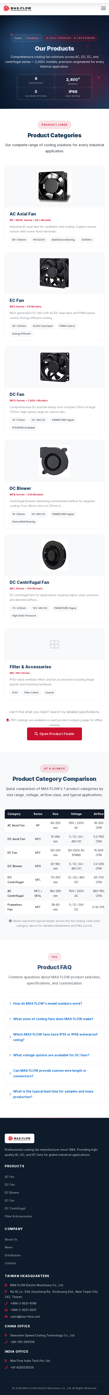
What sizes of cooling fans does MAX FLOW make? (51, 1019)
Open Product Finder (55, 734)
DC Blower (12, 1192)
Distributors (13, 1255)
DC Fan (10, 1184)
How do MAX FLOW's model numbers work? (45, 1003)
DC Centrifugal (15, 1208)
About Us (11, 1239)
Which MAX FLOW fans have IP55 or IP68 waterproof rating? (53, 1037)
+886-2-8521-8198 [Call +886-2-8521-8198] (20, 1303)
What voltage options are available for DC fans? (49, 1055)
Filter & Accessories (18, 1216)
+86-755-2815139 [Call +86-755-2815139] (20, 1342)
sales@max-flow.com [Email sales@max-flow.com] (22, 1316)
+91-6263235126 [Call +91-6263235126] (19, 1367)
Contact (10, 1263)
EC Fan (9, 1200)
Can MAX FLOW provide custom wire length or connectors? (47, 1073)
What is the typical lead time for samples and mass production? (51, 1094)
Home (18, 38)
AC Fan (9, 1176)
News (9, 1247)
